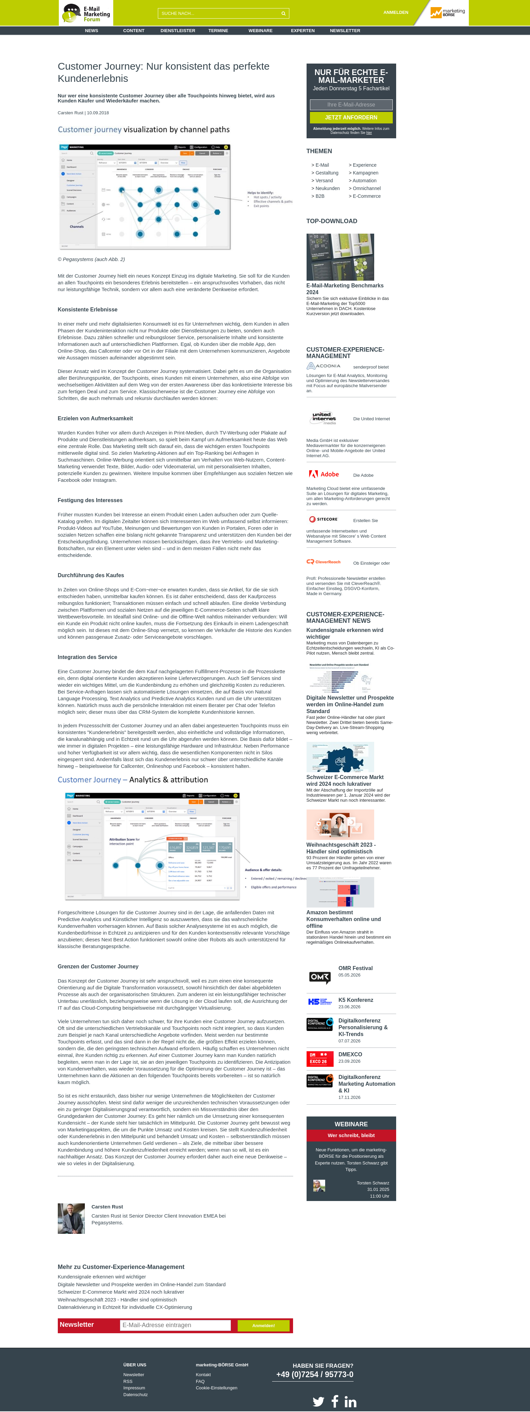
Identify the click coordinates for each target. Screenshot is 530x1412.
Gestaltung (327, 172)
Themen (319, 151)
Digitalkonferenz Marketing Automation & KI (366, 1083)
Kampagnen (366, 172)
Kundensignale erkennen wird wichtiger (102, 1276)
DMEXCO (350, 1054)
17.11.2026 (349, 1097)
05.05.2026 (349, 975)
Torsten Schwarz (373, 1182)
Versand (324, 180)
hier (369, 133)
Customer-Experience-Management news (346, 618)
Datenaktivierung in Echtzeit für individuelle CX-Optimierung (125, 1307)
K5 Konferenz (355, 1000)
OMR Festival (355, 968)
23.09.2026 (349, 1061)
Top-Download (332, 221)
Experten (303, 30)
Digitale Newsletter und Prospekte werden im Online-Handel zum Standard (142, 1284)
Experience (365, 165)
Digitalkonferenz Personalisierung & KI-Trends (363, 1027)
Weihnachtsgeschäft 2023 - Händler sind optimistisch (117, 1299)
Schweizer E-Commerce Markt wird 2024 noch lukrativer (121, 1292)
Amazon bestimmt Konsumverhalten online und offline (344, 919)
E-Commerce (367, 196)
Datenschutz (135, 1394)
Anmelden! (263, 1325)
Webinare (261, 30)
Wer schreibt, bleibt (351, 1135)
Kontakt (203, 1374)
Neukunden (328, 188)
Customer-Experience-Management (346, 353)
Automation (365, 180)
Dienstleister (178, 30)
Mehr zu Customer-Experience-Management (121, 1267)
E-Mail (322, 165)
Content (134, 30)
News (91, 30)
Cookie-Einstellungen (216, 1387)
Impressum (134, 1387)
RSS (127, 1381)
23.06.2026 (349, 1006)
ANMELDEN (395, 12)
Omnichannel (367, 188)
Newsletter (345, 30)
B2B (320, 196)
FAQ (200, 1381)
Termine (218, 30)
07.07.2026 (349, 1040)
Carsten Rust (70, 112)
